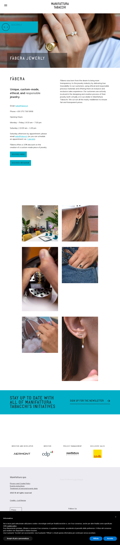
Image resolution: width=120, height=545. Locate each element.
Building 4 (16, 24)
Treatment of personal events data (24, 488)
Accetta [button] (110, 538)
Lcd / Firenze (78, 479)
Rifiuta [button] (96, 538)
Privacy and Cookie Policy (20, 483)
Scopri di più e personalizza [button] (18, 538)
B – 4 (6, 27)
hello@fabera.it (21, 106)
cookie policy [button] (11, 526)
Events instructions (17, 486)
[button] (116, 517)
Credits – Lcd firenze (18, 500)
